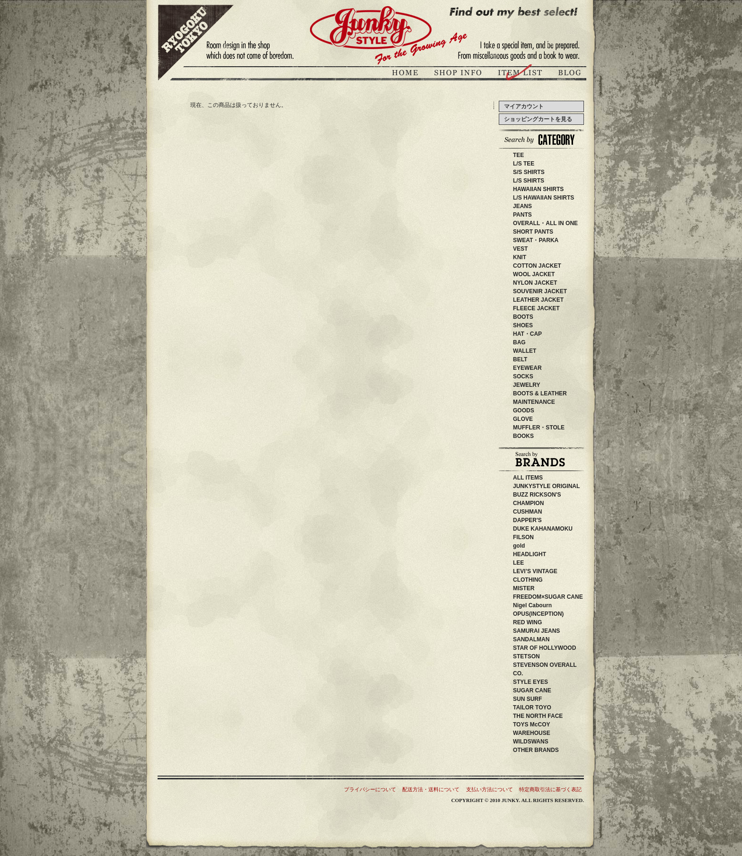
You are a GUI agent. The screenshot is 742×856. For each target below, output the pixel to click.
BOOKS (523, 436)
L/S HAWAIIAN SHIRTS (543, 197)
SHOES (523, 325)
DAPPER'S (541, 520)
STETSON (543, 656)
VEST (520, 248)
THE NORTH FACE (546, 716)
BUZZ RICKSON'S (551, 494)
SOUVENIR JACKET (540, 291)
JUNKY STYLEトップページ (406, 74)
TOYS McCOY (543, 724)
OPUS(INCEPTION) (544, 614)
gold (519, 545)
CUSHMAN (539, 511)
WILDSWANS (545, 741)
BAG (519, 342)
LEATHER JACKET (538, 300)
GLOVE (523, 419)
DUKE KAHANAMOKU (557, 528)
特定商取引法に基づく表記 (550, 789)
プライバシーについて (370, 789)
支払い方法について (489, 789)
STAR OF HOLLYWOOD (561, 648)
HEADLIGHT (543, 554)
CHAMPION (534, 503)
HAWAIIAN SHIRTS (538, 189)
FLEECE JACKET (536, 308)
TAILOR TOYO (543, 707)
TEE (518, 155)
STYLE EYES (544, 682)
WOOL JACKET (534, 274)
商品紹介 (521, 74)
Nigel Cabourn (532, 605)
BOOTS (523, 317)
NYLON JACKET (535, 283)
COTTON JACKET (537, 265)
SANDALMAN (537, 639)
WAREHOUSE (551, 733)
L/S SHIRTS (528, 180)
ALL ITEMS (528, 477)
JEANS (522, 206)
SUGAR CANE (532, 690)
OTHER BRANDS (536, 750)
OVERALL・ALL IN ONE (545, 223)
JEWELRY (526, 385)
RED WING (544, 622)
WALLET (524, 351)
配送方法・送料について (430, 789)
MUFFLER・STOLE (539, 427)
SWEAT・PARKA (535, 240)
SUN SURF (539, 699)
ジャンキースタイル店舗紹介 (459, 74)
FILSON (540, 537)
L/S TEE (523, 163)
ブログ (568, 74)
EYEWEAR (527, 368)
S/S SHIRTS (529, 172)
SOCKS (523, 376)
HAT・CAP (527, 334)
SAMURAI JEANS (548, 631)
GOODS (523, 410)
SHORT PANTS (533, 231)
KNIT (519, 257)
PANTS (522, 214)
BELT (520, 359)
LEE (532, 562)
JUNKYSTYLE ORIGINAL (557, 486)
